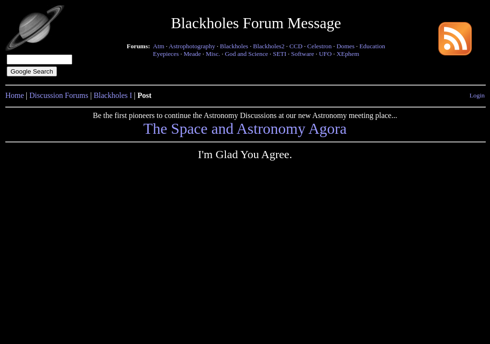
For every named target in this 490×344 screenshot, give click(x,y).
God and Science (246, 53)
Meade (192, 53)
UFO (325, 53)
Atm (159, 46)
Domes (345, 46)
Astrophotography (192, 46)
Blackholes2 (269, 46)
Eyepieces (166, 53)
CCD (296, 46)
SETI (279, 53)
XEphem (347, 53)
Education (372, 46)
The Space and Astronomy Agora (245, 128)
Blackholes (234, 46)
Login (477, 95)
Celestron (319, 46)
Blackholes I (113, 95)
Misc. (213, 53)
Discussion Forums (58, 95)
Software (302, 53)
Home (14, 95)
